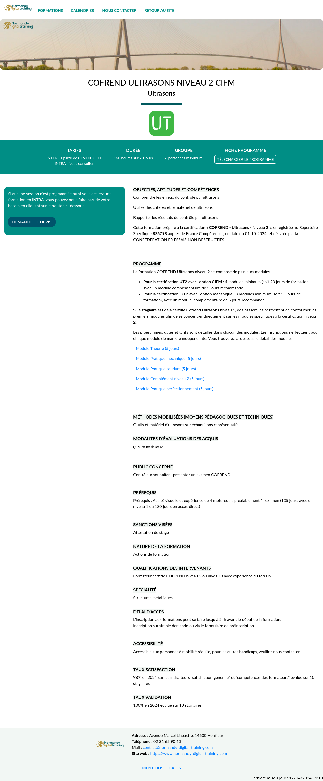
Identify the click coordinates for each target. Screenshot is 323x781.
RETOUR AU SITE (159, 10)
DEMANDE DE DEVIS (31, 221)
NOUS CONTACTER (119, 10)
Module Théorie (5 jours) (157, 348)
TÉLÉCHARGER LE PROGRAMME (245, 159)
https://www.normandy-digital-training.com (188, 753)
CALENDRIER (82, 10)
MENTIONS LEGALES (161, 767)
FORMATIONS (50, 10)
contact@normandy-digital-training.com (178, 747)
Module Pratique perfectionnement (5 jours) (174, 388)
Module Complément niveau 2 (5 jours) (170, 378)
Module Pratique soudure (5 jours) (166, 368)
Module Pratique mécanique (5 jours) (168, 358)
